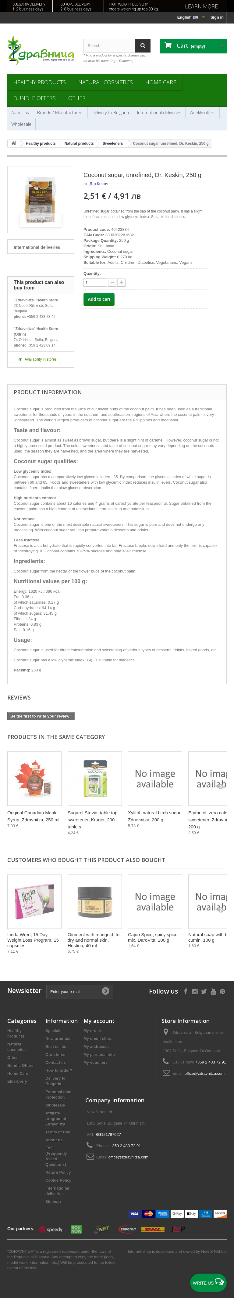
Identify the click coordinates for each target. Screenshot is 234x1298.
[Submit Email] (105, 991)
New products (58, 1038)
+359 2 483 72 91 (210, 1062)
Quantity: (92, 273)
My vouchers (95, 1062)
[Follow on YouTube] (213, 990)
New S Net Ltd (214, 1251)
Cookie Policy (58, 1180)
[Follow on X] (204, 990)
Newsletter (24, 990)
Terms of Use (57, 1132)
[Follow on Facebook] (185, 990)
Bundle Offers (34, 98)
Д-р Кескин (99, 183)
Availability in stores (37, 359)
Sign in (217, 17)
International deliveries (159, 112)
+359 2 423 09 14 (41, 345)
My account (99, 1020)
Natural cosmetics (105, 82)
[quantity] (95, 282)
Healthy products (39, 82)
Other (77, 98)
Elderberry (17, 1081)
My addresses (96, 1046)
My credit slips (97, 1038)
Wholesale (21, 124)
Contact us (55, 1062)
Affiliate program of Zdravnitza (55, 1118)
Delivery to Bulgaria (110, 112)
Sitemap (53, 1201)
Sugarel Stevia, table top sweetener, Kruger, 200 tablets (92, 819)
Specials (53, 1030)
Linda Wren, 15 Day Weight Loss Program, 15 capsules (33, 940)
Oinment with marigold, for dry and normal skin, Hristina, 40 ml (94, 940)
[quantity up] (112, 282)
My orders (92, 1030)
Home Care (160, 82)
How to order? (58, 1070)
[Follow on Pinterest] (222, 990)
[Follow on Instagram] (194, 990)
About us (20, 112)
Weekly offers (202, 112)
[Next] (221, 786)
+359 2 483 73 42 (41, 317)
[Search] (143, 46)
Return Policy (58, 1172)
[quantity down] (121, 282)
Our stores (55, 1054)
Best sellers (56, 1046)
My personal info (99, 1054)
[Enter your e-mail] (79, 991)
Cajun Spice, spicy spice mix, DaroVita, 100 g (153, 937)
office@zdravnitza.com (205, 1073)
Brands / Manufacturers (60, 112)
